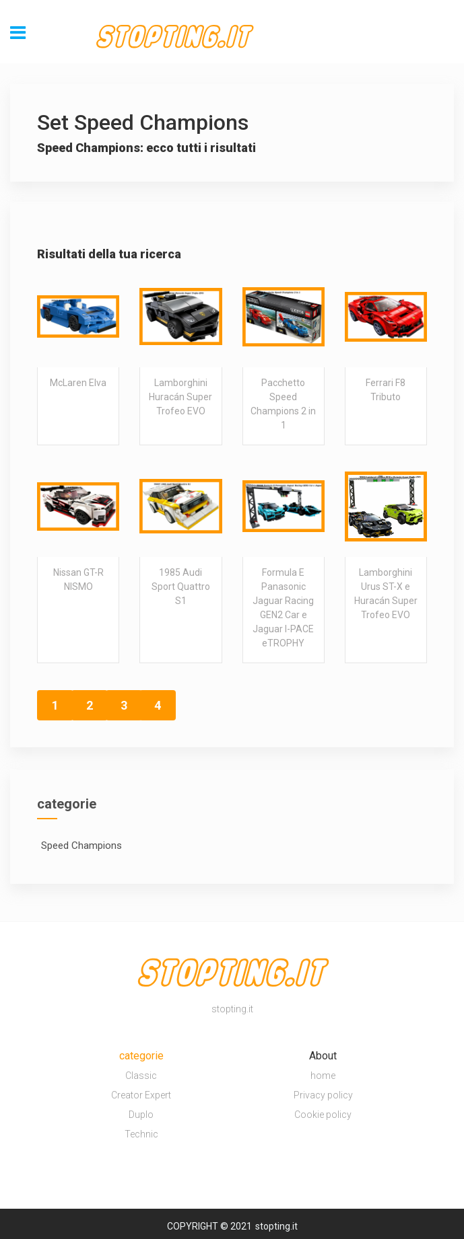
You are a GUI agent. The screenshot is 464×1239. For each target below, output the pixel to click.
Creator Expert (141, 1095)
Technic (141, 1134)
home (322, 1075)
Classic (141, 1075)
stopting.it (276, 1226)
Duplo (141, 1114)
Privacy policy (323, 1095)
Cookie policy (323, 1114)
